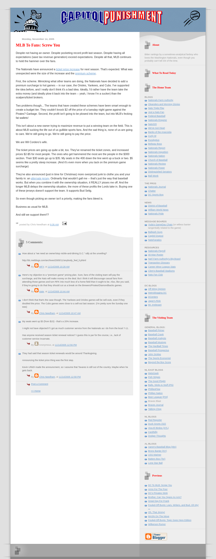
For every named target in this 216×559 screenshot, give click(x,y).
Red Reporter (155, 420)
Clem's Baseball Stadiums (161, 271)
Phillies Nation (155, 393)
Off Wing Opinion (157, 289)
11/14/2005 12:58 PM (70, 377)
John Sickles (154, 354)
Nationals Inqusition (158, 152)
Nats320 (152, 124)
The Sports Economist (159, 358)
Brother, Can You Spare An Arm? (165, 497)
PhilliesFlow (154, 389)
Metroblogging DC (157, 293)
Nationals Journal (157, 186)
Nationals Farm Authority (160, 100)
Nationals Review (157, 163)
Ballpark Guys (155, 232)
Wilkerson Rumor (157, 524)
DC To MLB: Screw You (160, 485)
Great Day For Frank (158, 501)
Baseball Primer (156, 330)
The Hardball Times (158, 346)
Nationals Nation (156, 156)
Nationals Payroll (156, 251)
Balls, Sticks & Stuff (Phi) (160, 385)
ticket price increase (68, 69)
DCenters (153, 297)
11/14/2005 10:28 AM (58, 266)
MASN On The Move (158, 516)
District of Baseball (157, 205)
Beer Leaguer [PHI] (158, 397)
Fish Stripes (154, 377)
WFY (41, 266)
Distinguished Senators (160, 171)
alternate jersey (40, 178)
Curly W (152, 136)
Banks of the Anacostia (159, 132)
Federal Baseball (156, 116)
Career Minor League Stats (162, 266)
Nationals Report (156, 148)
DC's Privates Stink (158, 493)
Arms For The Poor (158, 489)
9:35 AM (54, 224)
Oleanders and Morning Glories (164, 104)
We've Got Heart (156, 128)
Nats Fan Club (155, 274)
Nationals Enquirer (157, 120)
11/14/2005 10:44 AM (58, 291)
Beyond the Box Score (159, 362)
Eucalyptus (153, 140)
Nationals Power (156, 168)
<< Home (36, 391)
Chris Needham (47, 313)
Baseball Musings (157, 342)
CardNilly (152, 432)
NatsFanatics (154, 240)
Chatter (152, 191)
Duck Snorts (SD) (157, 424)
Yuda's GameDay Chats (160, 224)
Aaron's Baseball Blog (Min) (162, 447)
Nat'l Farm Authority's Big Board (164, 259)
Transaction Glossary (159, 262)
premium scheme (85, 73)
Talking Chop (154, 409)
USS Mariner (154, 454)
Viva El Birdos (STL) (158, 428)
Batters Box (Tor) (156, 459)
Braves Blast (154, 401)
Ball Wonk (153, 175)
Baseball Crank (156, 334)
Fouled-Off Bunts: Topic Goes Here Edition (169, 520)
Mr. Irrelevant (154, 305)
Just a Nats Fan (156, 112)
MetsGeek (153, 373)
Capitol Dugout (155, 236)
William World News (158, 209)
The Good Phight (157, 381)
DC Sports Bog (155, 194)
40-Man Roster (155, 254)
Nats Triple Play (156, 108)
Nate (41, 291)
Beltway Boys (155, 144)
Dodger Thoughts (157, 436)
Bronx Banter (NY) (157, 451)
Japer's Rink (154, 301)
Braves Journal (155, 405)
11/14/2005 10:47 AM (70, 313)
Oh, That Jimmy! (156, 512)
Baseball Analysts (157, 338)
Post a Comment (39, 384)
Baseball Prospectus (158, 350)
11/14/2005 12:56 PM (66, 345)
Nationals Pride (156, 213)
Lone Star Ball (155, 463)
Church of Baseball (158, 160)
